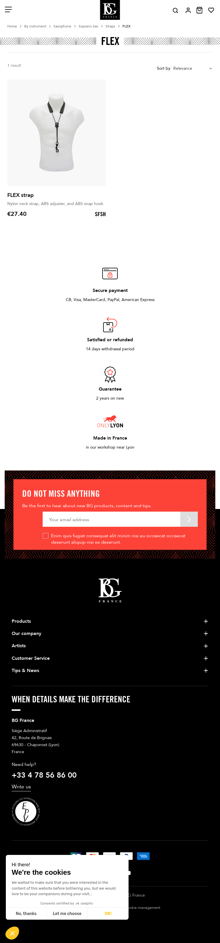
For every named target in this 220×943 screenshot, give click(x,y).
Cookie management (142, 907)
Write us (21, 786)
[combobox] (193, 68)
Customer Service (31, 658)
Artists (19, 646)
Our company (26, 633)
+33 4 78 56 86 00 (44, 775)
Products (21, 621)
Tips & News (25, 670)
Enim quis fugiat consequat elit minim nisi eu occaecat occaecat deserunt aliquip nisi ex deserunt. (118, 539)
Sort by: (164, 68)
